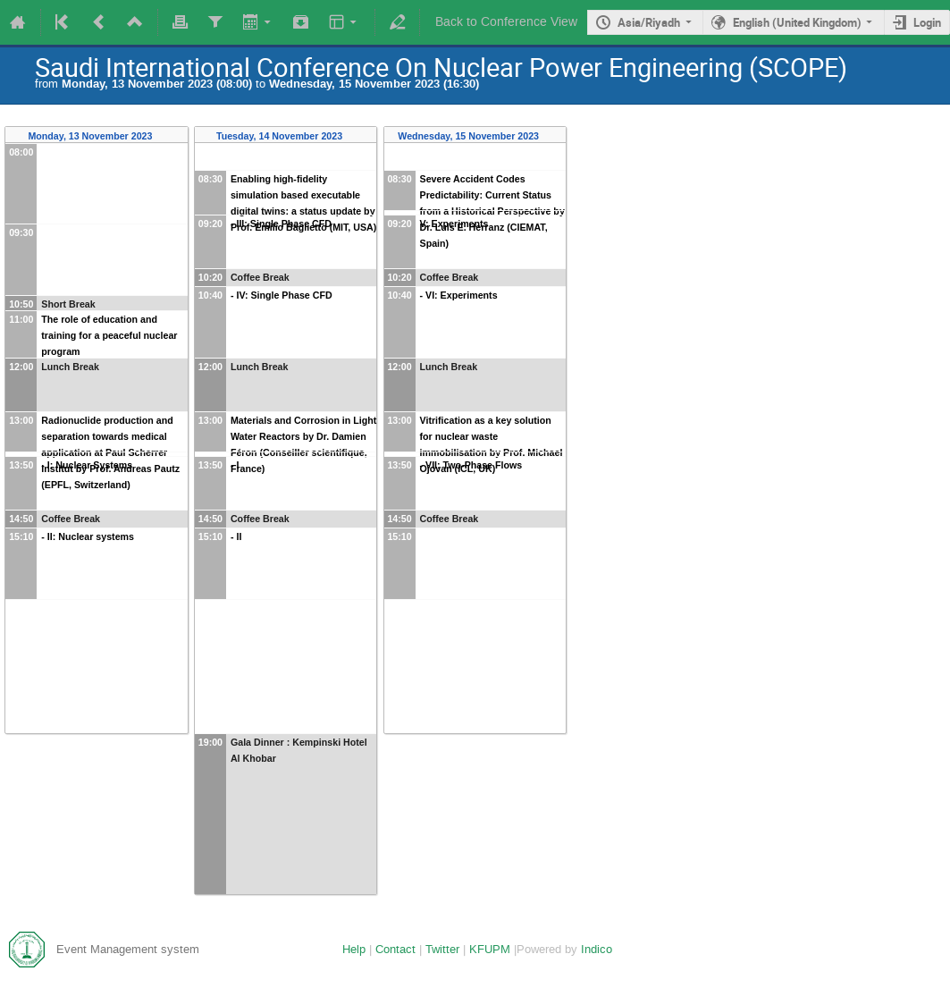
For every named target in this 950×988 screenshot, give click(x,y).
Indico (596, 949)
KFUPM (489, 949)
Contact (395, 949)
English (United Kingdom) (797, 22)
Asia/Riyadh (649, 22)
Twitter (442, 949)
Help (354, 949)
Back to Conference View (506, 21)
